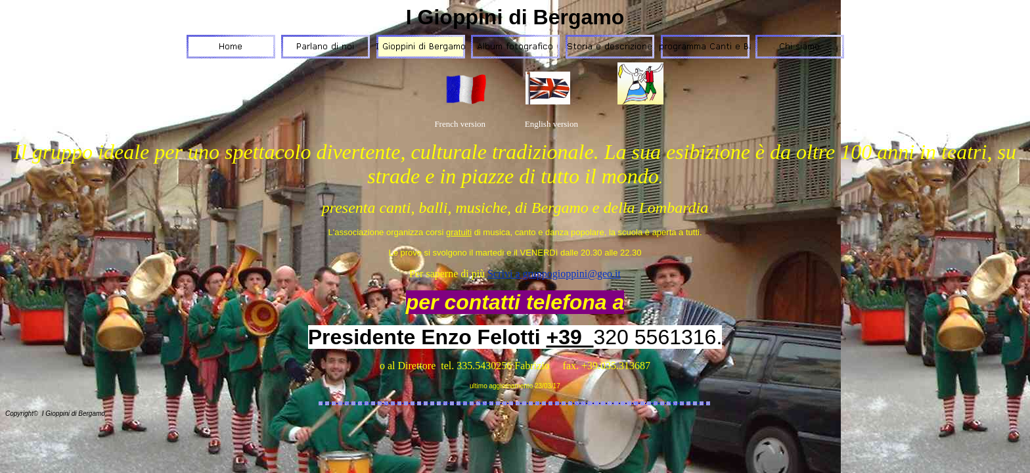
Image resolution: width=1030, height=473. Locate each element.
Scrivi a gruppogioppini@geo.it (554, 273)
